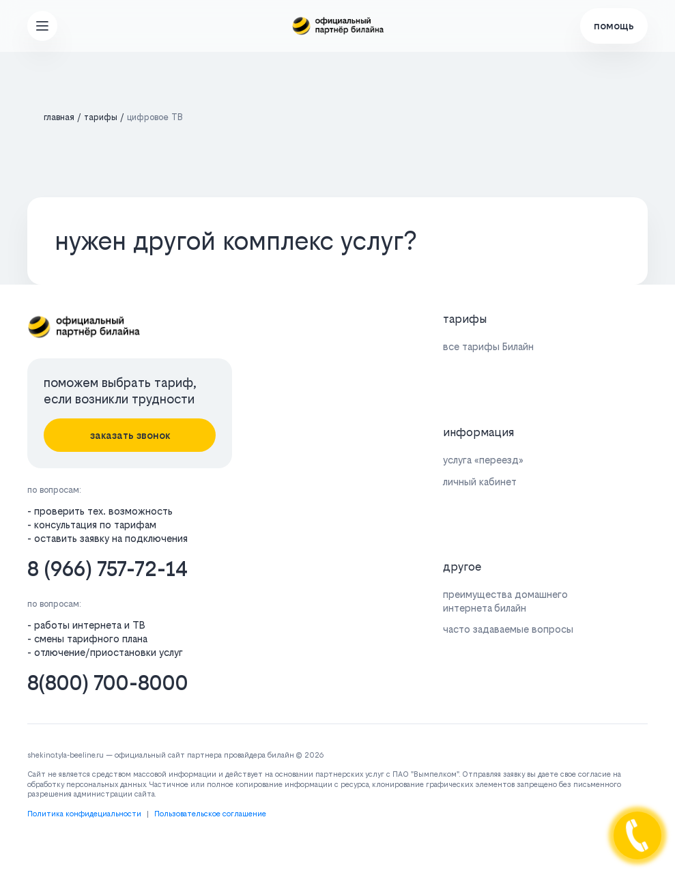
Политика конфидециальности (84, 814)
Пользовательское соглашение (210, 814)
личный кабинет (480, 481)
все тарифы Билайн (488, 346)
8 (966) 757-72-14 (107, 569)
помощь (614, 25)
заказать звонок (130, 435)
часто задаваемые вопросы (508, 629)
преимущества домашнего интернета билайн (505, 600)
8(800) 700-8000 (107, 683)
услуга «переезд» (483, 460)
